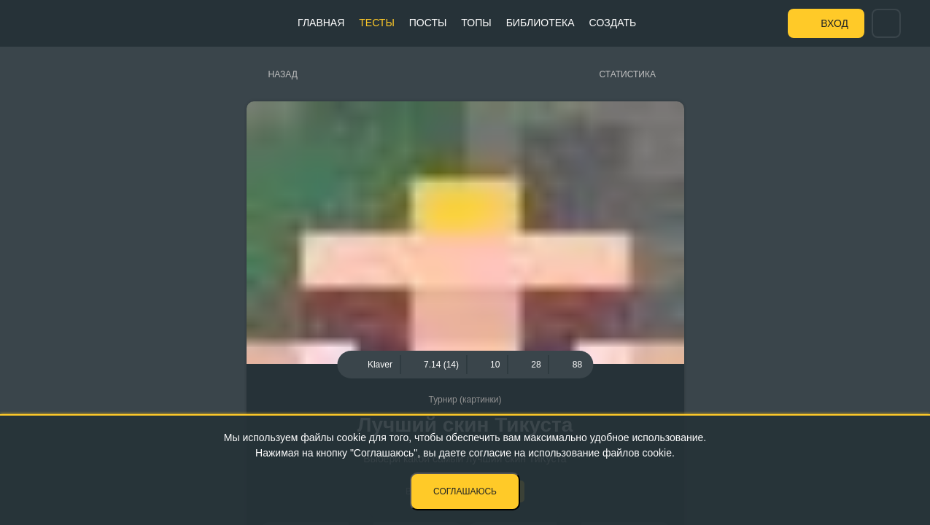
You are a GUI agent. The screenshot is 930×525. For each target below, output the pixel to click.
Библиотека (540, 22)
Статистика (628, 74)
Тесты (376, 22)
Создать (613, 22)
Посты (428, 22)
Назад (283, 74)
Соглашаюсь (465, 491)
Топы (476, 22)
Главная (321, 22)
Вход (834, 23)
